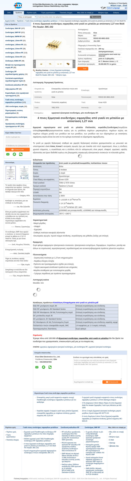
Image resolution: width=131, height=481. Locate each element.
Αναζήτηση (97, 17)
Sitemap (112, 443)
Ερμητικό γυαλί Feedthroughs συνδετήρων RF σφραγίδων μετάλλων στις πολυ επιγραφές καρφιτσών (40, 434)
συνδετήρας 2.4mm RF (13, 49)
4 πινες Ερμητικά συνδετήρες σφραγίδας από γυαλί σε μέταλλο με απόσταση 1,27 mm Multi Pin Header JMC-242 (55, 72)
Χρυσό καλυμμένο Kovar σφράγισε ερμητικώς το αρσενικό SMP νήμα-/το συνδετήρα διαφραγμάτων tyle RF (95, 461)
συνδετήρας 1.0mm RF (13, 41)
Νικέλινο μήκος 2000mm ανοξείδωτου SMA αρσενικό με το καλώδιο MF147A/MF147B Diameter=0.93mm (71, 468)
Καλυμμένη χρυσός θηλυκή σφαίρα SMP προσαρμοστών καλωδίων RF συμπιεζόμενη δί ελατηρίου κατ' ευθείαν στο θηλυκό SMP (95, 449)
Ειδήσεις (116, 13)
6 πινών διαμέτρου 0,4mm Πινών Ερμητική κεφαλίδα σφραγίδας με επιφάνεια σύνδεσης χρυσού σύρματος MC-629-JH (102, 418)
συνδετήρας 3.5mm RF (13, 57)
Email (125, 5)
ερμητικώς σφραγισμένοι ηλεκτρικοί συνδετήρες (56, 347)
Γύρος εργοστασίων (48, 13)
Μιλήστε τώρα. (116, 5)
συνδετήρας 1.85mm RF (14, 45)
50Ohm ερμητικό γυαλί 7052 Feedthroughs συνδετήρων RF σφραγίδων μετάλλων (39, 440)
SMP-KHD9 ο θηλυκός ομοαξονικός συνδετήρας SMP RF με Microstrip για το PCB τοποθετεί (94, 471)
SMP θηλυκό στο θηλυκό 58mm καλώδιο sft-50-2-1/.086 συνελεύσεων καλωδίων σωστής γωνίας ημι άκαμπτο (71, 457)
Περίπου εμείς (31, 13)
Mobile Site (114, 446)
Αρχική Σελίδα (10, 21)
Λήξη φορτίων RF (11, 89)
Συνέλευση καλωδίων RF (14, 85)
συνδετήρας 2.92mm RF (14, 53)
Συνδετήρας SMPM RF (13, 36)
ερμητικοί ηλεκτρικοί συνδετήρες (100, 347)
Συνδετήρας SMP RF (13, 32)
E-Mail (111, 440)
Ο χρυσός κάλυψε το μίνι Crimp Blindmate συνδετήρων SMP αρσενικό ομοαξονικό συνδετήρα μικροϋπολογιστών (94, 437)
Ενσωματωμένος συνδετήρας (16, 117)
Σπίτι (9, 13)
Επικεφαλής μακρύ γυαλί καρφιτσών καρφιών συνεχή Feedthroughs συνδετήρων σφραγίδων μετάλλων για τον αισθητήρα (56, 400)
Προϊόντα (18, 13)
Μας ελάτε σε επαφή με (85, 13)
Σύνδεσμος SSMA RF (13, 61)
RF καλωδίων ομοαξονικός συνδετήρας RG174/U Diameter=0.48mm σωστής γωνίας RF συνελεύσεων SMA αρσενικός (71, 436)
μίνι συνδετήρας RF (81, 347)
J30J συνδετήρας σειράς (14, 106)
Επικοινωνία (17, 150)
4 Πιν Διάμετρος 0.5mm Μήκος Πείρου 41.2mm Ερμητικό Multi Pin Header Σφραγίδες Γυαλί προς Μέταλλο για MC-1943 (102, 405)
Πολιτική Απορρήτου (21, 479)
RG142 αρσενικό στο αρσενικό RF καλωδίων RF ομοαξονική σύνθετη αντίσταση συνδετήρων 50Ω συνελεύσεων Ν (71, 447)
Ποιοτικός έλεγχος (66, 13)
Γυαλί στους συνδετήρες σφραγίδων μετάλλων (41, 21)
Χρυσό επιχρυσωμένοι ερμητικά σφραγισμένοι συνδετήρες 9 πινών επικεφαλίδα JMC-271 (40, 452)
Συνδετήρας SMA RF (13, 28)
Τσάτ (83, 68)
